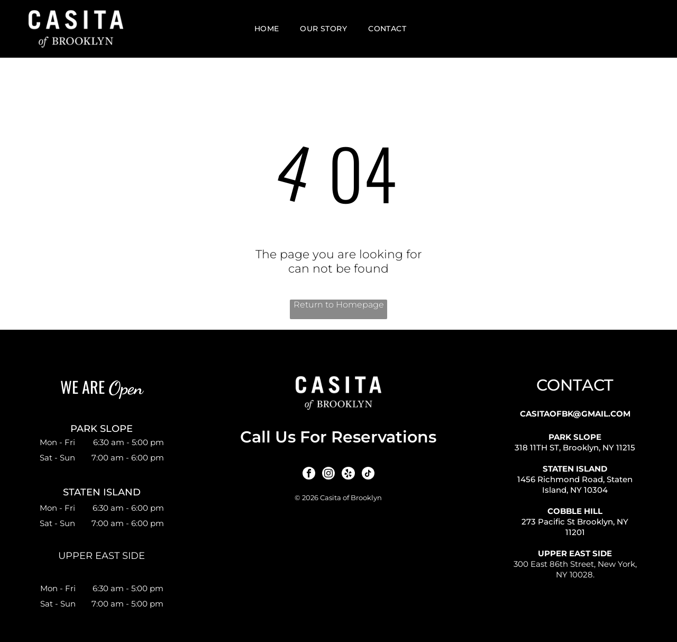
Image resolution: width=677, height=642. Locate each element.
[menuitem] (267, 29)
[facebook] (310, 474)
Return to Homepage (339, 305)
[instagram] (329, 474)
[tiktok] (366, 474)
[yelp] (347, 474)
